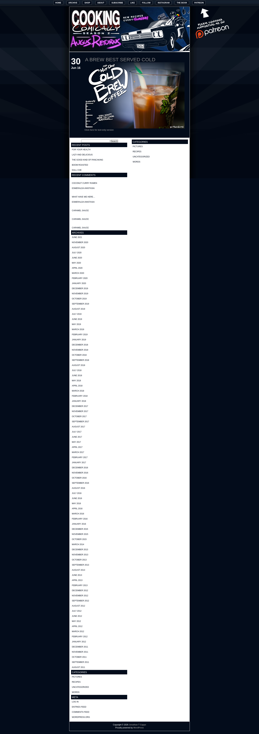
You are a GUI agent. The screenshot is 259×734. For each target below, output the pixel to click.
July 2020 (76, 252)
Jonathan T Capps (137, 725)
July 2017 (76, 432)
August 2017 (78, 427)
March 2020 (78, 273)
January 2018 (79, 401)
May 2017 (76, 442)
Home (58, 3)
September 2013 (80, 565)
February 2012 (80, 636)
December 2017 (80, 406)
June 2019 (77, 319)
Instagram (164, 3)
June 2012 (77, 616)
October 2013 (79, 560)
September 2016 (80, 483)
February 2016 (80, 519)
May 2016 (76, 503)
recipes (76, 682)
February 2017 (80, 457)
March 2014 (78, 544)
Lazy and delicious (82, 155)
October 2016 (79, 478)
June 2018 (77, 375)
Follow (146, 3)
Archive (72, 3)
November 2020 (80, 242)
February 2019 (80, 334)
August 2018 (78, 365)
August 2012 (78, 606)
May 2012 (76, 621)
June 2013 (77, 575)
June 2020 (77, 258)
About (100, 3)
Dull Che (77, 170)
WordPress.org (81, 717)
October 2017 (79, 416)
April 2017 (77, 447)
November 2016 (80, 473)
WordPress (138, 728)
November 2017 (80, 411)
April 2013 (77, 580)
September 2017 (80, 421)
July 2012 (76, 611)
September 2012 (80, 601)
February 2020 (80, 278)
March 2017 (78, 452)
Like (132, 3)
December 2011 (80, 647)
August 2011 (78, 667)
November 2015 (80, 534)
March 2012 (78, 631)
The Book (182, 3)
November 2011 (80, 652)
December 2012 (80, 590)
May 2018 (76, 380)
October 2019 (79, 299)
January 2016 (79, 524)
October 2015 (79, 539)
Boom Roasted (80, 165)
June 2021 (77, 237)
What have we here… (83, 197)
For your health (81, 149)
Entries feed (79, 707)
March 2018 (78, 391)
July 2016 (76, 493)
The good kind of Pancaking (87, 160)
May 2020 (76, 263)
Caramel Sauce (80, 210)
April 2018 (77, 386)
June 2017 (77, 437)
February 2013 (80, 585)
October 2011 (79, 657)
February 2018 (80, 396)
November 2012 (80, 595)
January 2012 (79, 642)
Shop (87, 3)
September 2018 (80, 360)
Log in (75, 702)
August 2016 (78, 488)
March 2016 (78, 514)
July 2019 (76, 314)
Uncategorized (80, 687)
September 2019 (80, 304)
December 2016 (80, 467)
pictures (77, 677)
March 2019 (78, 329)
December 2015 (80, 529)
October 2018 (79, 355)
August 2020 (78, 247)
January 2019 (79, 340)
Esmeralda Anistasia (83, 188)
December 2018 (80, 345)
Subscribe (117, 3)
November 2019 (80, 293)
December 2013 (80, 549)
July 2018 (76, 370)
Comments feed (80, 712)
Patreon (199, 3)
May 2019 (76, 324)
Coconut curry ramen (84, 183)
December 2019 (80, 288)
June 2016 (77, 498)
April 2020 (77, 268)
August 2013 (78, 570)
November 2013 (80, 555)
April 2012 (77, 626)
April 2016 (77, 508)
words (75, 692)
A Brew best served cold (120, 59)
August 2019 (78, 309)
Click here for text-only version (99, 130)
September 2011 (80, 662)
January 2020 (79, 283)
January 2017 (79, 462)
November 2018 (80, 350)
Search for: (76, 141)
